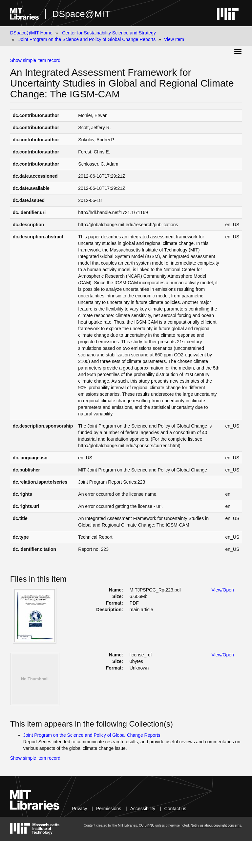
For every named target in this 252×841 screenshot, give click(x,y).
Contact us (175, 808)
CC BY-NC (146, 825)
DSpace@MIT (81, 14)
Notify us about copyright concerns (216, 825)
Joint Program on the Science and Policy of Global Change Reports (87, 39)
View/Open (223, 589)
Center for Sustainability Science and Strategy (109, 32)
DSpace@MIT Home (31, 32)
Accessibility (142, 808)
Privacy (79, 808)
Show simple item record (35, 60)
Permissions (108, 808)
